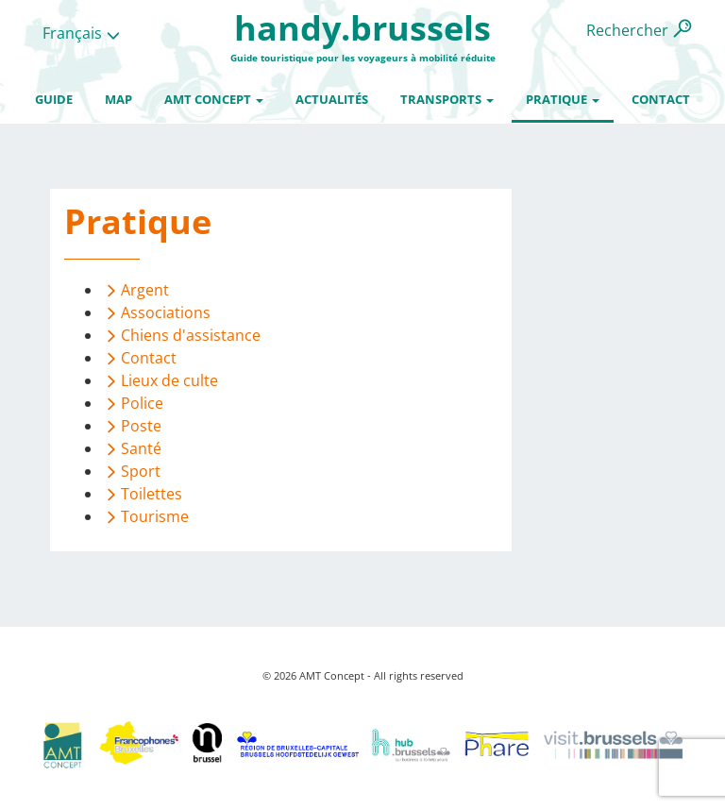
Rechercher (627, 30)
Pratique (562, 99)
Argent (145, 289)
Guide (54, 99)
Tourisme (155, 516)
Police (142, 403)
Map (118, 99)
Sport (140, 471)
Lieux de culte (169, 380)
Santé (141, 448)
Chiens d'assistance (191, 335)
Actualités (331, 99)
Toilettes (151, 493)
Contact (661, 99)
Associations (166, 312)
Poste (141, 425)
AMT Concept (213, 99)
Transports (447, 99)
